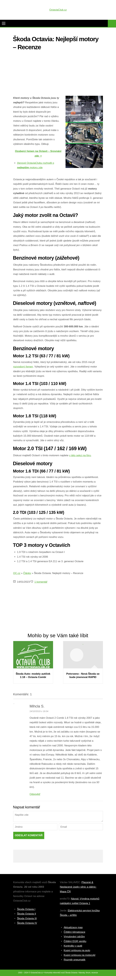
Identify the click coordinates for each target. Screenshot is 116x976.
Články (27, 573)
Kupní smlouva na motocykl (79, 955)
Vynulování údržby (74, 936)
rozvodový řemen (23, 366)
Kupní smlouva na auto (77, 950)
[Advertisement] (58, 74)
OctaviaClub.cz (58, 9)
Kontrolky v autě (73, 945)
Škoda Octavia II (26, 913)
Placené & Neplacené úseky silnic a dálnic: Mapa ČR (78, 887)
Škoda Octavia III (27, 918)
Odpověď (35, 794)
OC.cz (16, 573)
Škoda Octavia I (26, 909)
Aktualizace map (73, 927)
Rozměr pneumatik (74, 959)
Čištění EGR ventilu (75, 941)
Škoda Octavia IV (27, 923)
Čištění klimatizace (74, 932)
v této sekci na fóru (80, 455)
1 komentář (40, 581)
